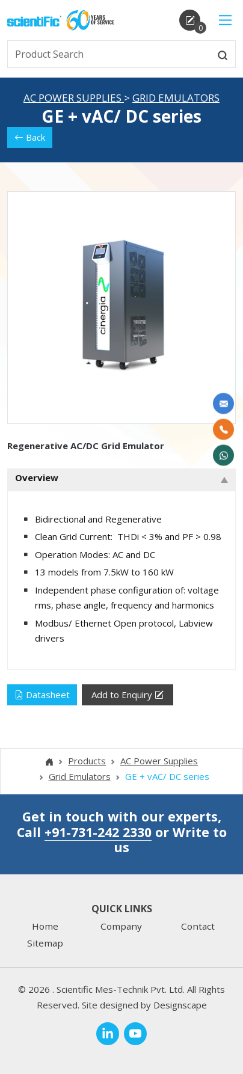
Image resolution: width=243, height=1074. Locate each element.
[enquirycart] (189, 20)
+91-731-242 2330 (98, 832)
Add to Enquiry (127, 695)
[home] (34, 20)
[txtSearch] (109, 54)
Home (45, 926)
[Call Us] (223, 429)
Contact (198, 926)
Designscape (180, 1005)
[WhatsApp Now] (223, 455)
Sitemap (45, 943)
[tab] (121, 479)
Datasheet (42, 695)
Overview (36, 477)
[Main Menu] (225, 20)
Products (87, 761)
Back (29, 137)
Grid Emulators (176, 98)
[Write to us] (223, 403)
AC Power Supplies (73, 98)
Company (121, 926)
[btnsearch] (222, 54)
